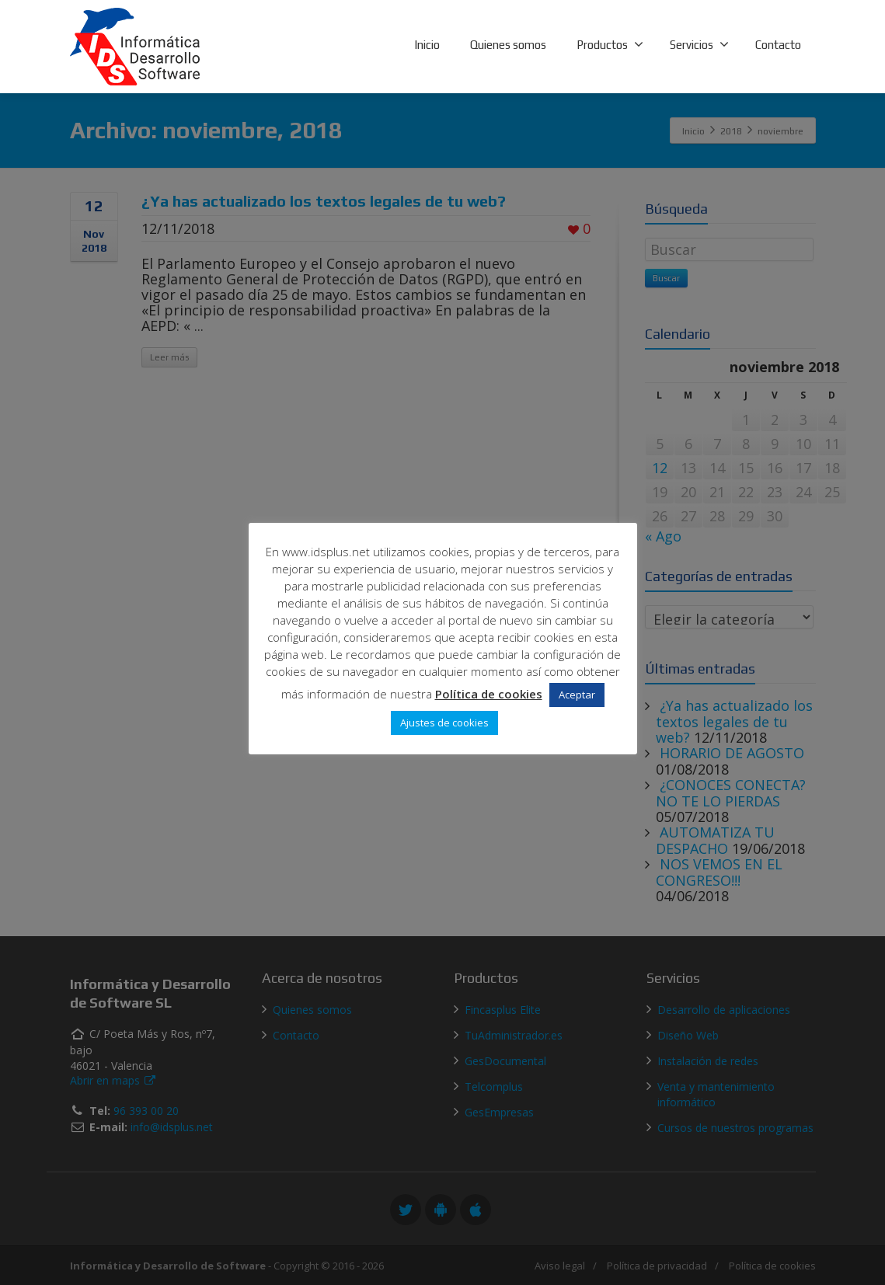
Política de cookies (488, 694)
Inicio (427, 44)
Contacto (778, 44)
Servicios (699, 44)
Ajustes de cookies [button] (444, 723)
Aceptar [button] (577, 695)
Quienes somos (508, 44)
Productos (610, 44)
